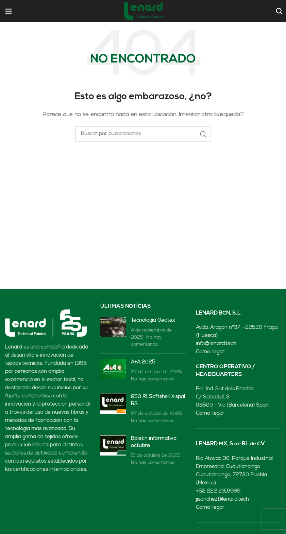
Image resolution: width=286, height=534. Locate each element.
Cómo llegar (210, 352)
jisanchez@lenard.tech (222, 499)
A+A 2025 (143, 362)
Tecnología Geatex (153, 320)
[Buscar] (278, 11)
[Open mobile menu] (8, 11)
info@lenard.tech (216, 343)
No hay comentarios (152, 379)
